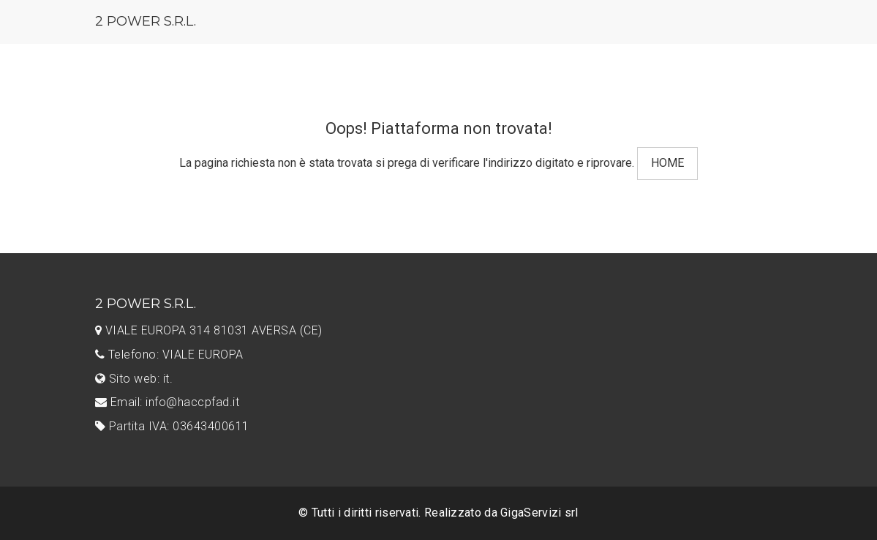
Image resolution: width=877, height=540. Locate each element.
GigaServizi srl (539, 513)
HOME (667, 163)
